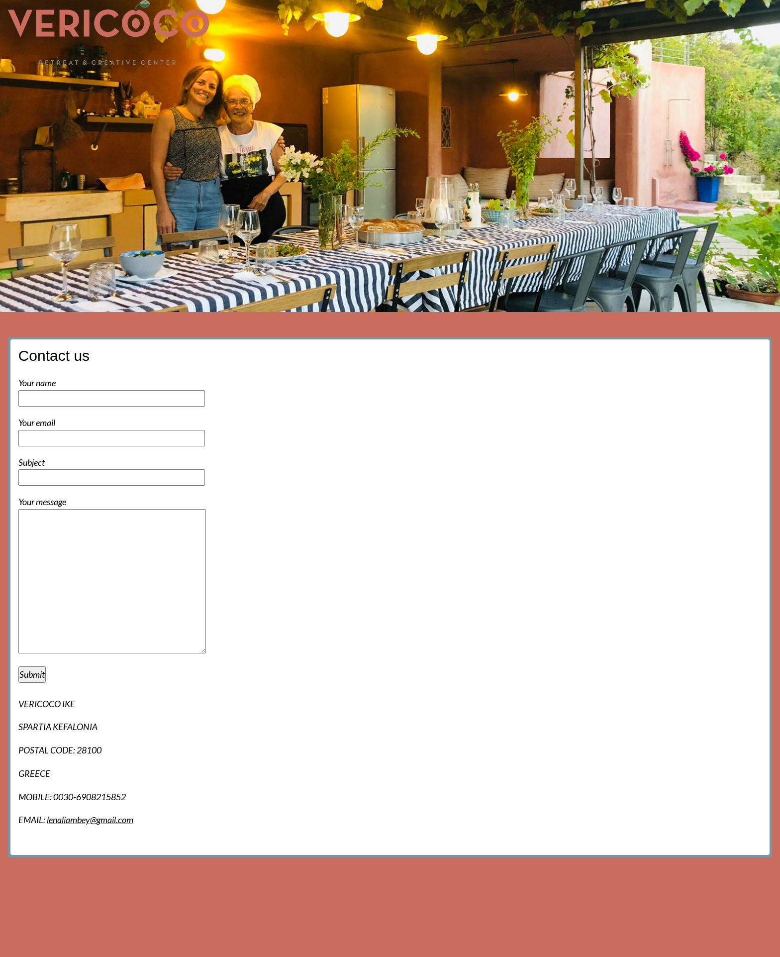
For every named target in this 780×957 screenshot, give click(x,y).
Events (404, 80)
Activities (680, 80)
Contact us (739, 80)
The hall (451, 80)
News (362, 80)
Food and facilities (606, 80)
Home (322, 80)
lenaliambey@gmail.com (90, 819)
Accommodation (517, 80)
